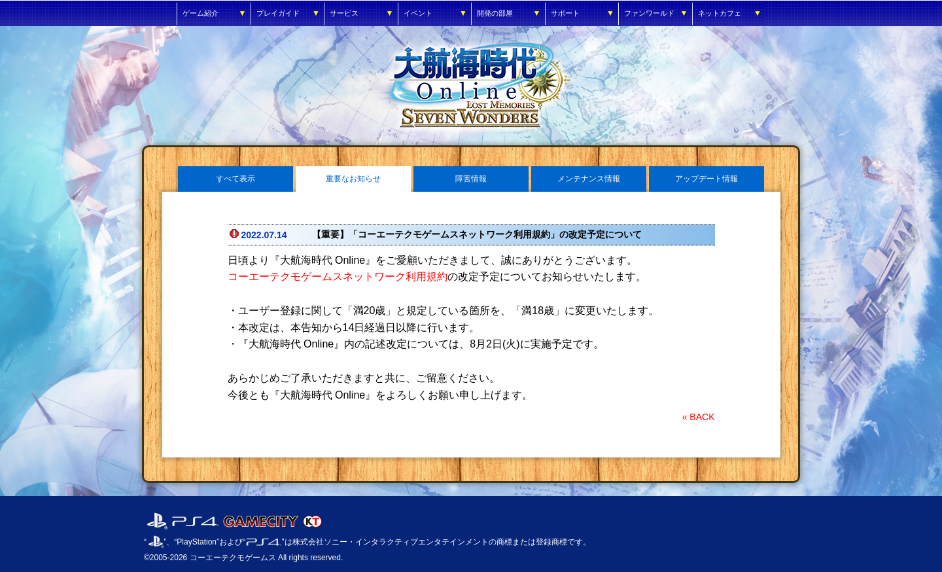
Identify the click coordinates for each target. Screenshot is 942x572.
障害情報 (471, 178)
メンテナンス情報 (588, 178)
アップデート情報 (706, 178)
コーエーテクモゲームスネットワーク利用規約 (337, 276)
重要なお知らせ (353, 178)
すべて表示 (235, 178)
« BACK (698, 417)
